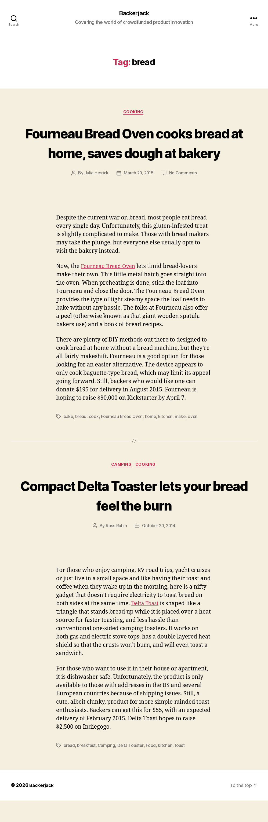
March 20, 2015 (138, 194)
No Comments (184, 194)
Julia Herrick (95, 194)
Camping (121, 486)
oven (196, 437)
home (152, 437)
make (183, 437)
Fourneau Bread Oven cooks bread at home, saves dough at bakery (134, 153)
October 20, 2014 (159, 547)
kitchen (168, 437)
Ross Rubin (115, 547)
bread (82, 437)
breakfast (87, 767)
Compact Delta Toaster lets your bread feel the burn (134, 516)
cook (95, 437)
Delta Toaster (132, 767)
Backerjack (134, 13)
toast (182, 767)
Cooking (134, 113)
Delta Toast (146, 625)
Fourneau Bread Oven (110, 287)
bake (69, 437)
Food (153, 767)
